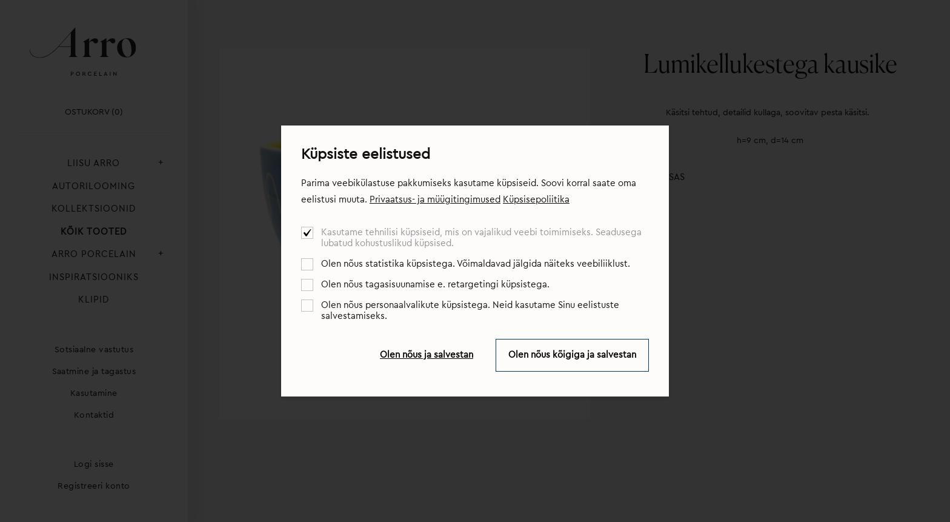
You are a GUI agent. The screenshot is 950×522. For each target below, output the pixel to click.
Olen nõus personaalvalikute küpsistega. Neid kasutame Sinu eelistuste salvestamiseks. (470, 311)
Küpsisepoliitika (536, 199)
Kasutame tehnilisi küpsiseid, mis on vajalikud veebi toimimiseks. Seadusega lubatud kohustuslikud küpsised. (481, 238)
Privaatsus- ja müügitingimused (435, 199)
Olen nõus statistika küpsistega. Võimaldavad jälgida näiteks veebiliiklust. (475, 264)
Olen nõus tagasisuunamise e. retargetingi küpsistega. (435, 284)
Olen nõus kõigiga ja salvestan (572, 355)
